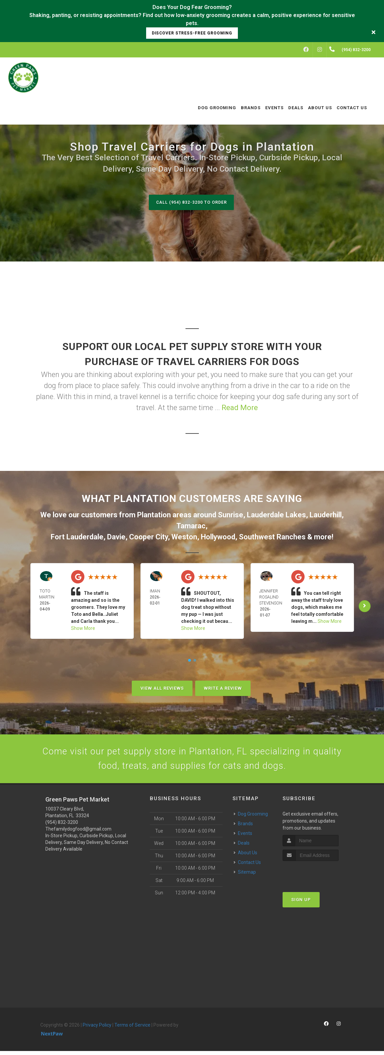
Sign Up (301, 903)
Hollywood (218, 537)
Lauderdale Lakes (276, 515)
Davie (116, 537)
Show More (83, 628)
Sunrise (230, 515)
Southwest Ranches (272, 537)
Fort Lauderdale (77, 537)
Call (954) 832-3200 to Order (191, 202)
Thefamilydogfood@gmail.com (78, 832)
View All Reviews (162, 688)
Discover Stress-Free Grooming (192, 33)
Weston (184, 537)
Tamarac (191, 526)
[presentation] (318, 877)
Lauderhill (326, 515)
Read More (240, 408)
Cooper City (148, 537)
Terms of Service (132, 1028)
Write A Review (223, 688)
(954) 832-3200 (61, 826)
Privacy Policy (97, 1028)
